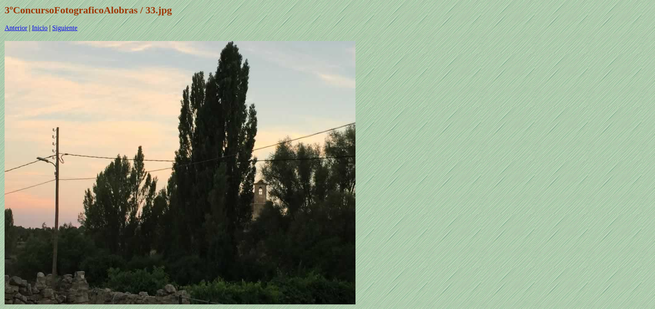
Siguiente (64, 27)
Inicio (39, 27)
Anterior (16, 27)
